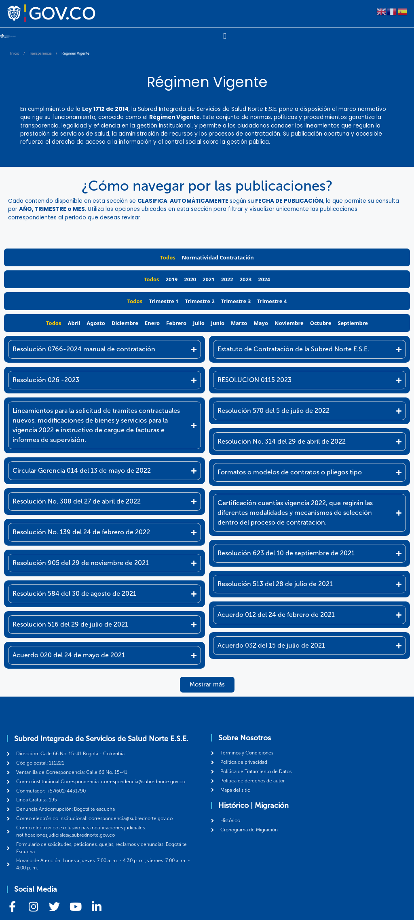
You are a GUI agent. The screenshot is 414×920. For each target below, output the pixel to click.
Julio (199, 322)
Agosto (96, 322)
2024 (264, 279)
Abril (74, 322)
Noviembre (289, 322)
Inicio (14, 53)
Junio (217, 322)
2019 (172, 279)
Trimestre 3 (236, 300)
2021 (209, 279)
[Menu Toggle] (224, 36)
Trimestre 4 (272, 300)
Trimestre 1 (163, 300)
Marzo (239, 322)
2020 (190, 279)
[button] (207, 684)
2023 (246, 279)
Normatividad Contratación (218, 257)
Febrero (176, 322)
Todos (167, 257)
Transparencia (40, 53)
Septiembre (353, 322)
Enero (152, 322)
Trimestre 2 (200, 300)
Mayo (260, 322)
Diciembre (125, 322)
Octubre (321, 322)
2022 (227, 279)
